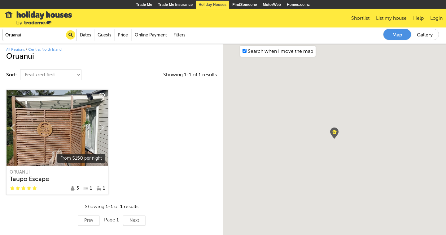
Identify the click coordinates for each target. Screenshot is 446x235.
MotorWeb (272, 4)
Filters (179, 35)
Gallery (425, 35)
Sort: (12, 75)
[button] (334, 133)
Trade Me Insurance (175, 4)
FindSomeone (244, 4)
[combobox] (39, 35)
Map (397, 35)
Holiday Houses (212, 4)
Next (134, 220)
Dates (85, 35)
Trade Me (144, 4)
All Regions (15, 49)
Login (436, 18)
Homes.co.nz (298, 4)
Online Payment (151, 35)
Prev (88, 220)
